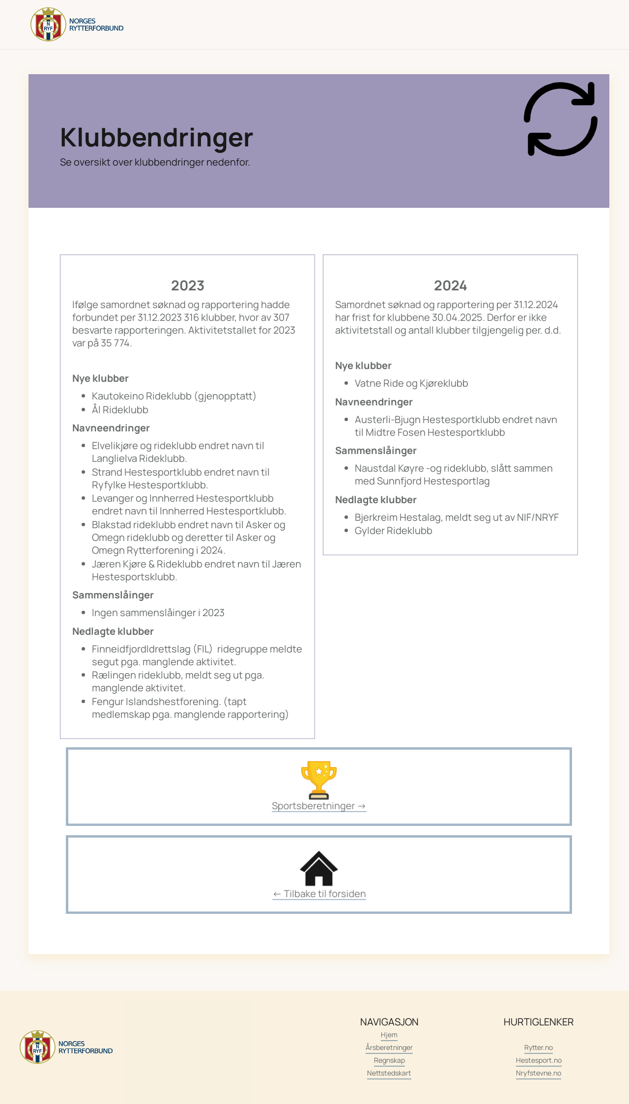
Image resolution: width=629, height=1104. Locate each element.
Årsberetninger (389, 1047)
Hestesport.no (539, 1060)
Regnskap (389, 1060)
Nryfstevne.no (538, 1072)
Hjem (389, 1034)
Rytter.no (538, 1047)
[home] (77, 24)
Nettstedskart (389, 1072)
